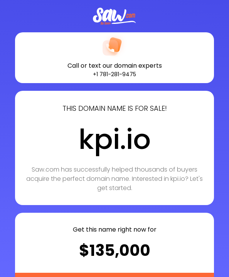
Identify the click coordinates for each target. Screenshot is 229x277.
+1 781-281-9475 (114, 74)
